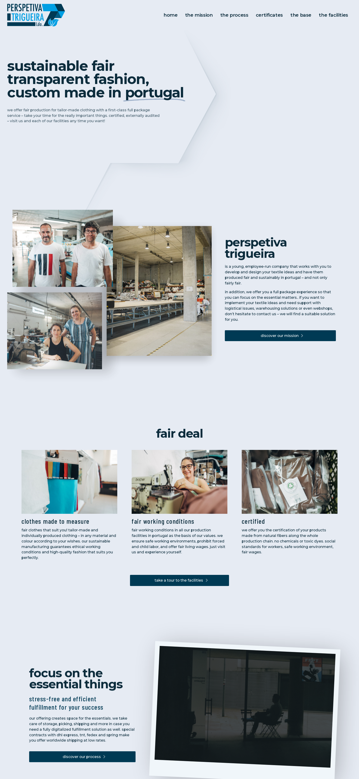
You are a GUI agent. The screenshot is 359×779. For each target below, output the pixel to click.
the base (298, 15)
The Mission (198, 15)
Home (171, 15)
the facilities (330, 15)
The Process (233, 15)
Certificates (268, 15)
